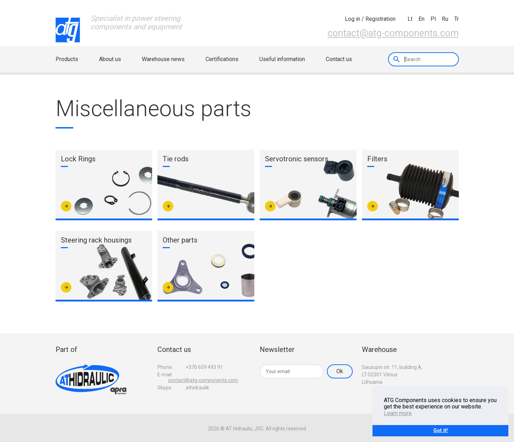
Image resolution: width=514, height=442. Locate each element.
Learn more (398, 413)
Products (67, 59)
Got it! (440, 431)
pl (433, 19)
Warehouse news (163, 59)
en (421, 19)
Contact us (339, 59)
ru (445, 19)
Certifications (222, 59)
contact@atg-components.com (393, 33)
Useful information (282, 59)
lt (410, 19)
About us (110, 59)
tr (456, 19)
